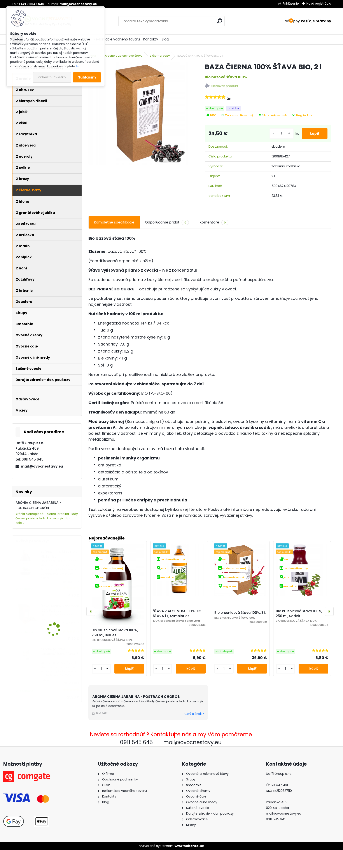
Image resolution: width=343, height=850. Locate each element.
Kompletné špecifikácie (114, 222)
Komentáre (214, 222)
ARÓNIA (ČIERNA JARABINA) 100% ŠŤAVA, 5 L (59, 653)
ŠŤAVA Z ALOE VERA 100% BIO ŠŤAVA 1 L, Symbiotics (177, 613)
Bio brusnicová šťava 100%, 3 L (240, 612)
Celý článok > (194, 714)
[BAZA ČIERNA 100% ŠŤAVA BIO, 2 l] (139, 113)
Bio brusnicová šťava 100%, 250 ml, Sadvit (299, 613)
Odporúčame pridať (167, 222)
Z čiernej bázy (160, 56)
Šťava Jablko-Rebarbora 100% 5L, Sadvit (59, 608)
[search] (219, 20)
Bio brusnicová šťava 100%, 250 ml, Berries (115, 632)
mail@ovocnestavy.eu (42, 466)
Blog (165, 39)
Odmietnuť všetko (52, 77)
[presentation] (90, 611)
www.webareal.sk (189, 846)
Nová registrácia (318, 3)
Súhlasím (87, 77)
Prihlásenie (291, 3)
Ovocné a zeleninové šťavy (122, 56)
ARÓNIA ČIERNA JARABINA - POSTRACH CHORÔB (136, 696)
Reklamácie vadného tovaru (117, 39)
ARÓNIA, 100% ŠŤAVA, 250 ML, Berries (59, 554)
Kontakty (150, 39)
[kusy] (280, 133)
